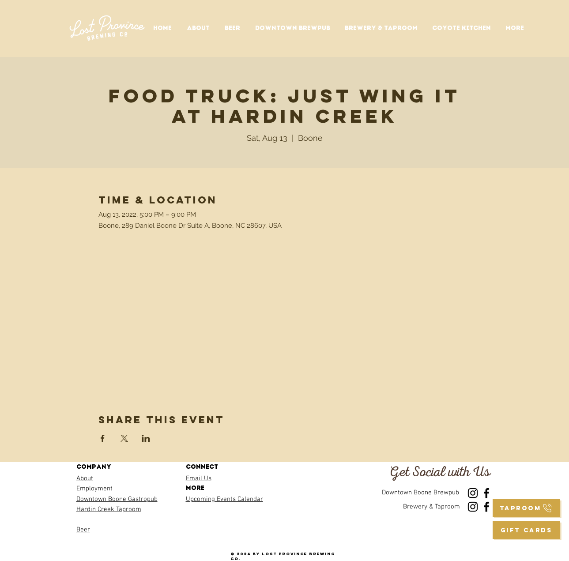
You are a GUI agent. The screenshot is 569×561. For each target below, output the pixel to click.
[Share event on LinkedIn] (146, 438)
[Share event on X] (124, 438)
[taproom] (526, 508)
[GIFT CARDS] (526, 530)
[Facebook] (486, 493)
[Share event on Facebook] (102, 438)
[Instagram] (472, 493)
